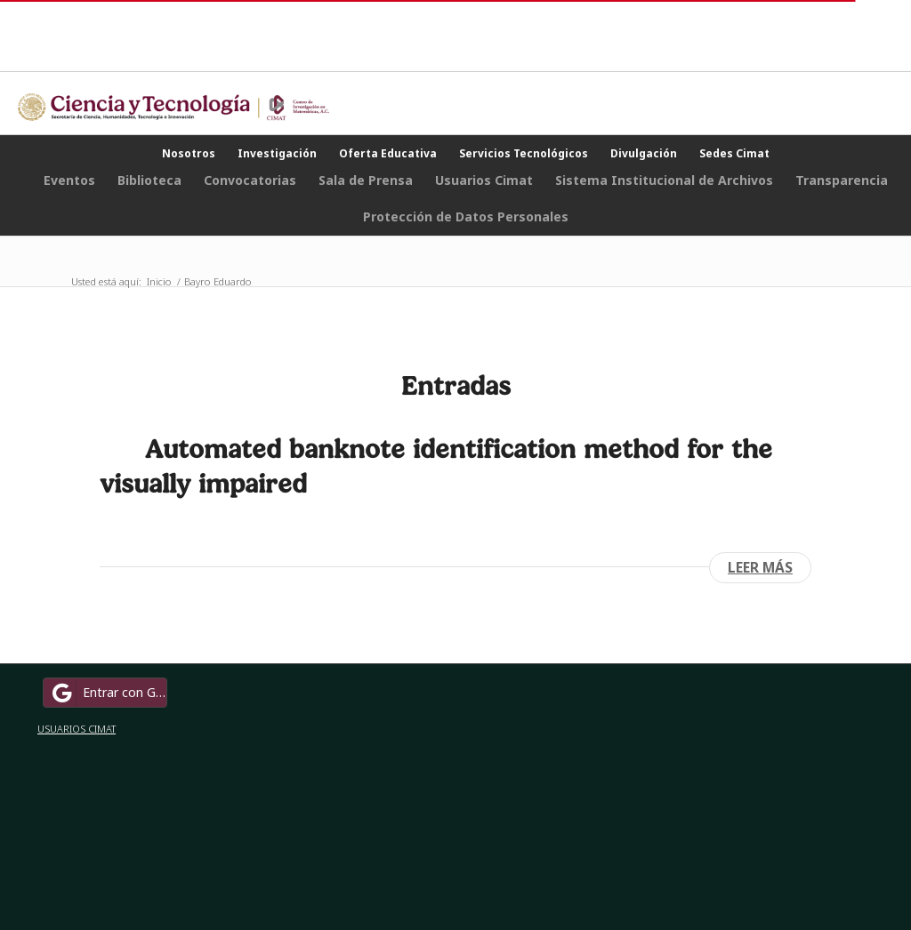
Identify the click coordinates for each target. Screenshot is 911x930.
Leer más (760, 567)
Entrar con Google (107, 692)
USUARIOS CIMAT (76, 728)
